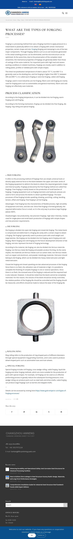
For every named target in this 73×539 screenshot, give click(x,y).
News (22, 20)
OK (32, 535)
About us (24, 1)
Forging (34, 49)
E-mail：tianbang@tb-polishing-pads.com (40, 1)
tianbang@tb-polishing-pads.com (23, 451)
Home (14, 20)
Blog (19, 20)
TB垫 (16, 399)
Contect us (41, 535)
